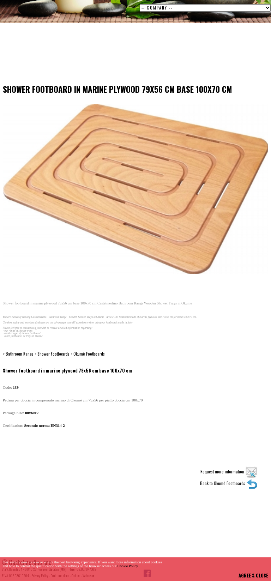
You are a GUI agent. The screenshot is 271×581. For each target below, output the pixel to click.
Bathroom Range (20, 354)
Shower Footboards (53, 354)
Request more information (229, 471)
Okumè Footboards (89, 354)
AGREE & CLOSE (253, 575)
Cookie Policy (128, 566)
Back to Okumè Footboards (229, 483)
